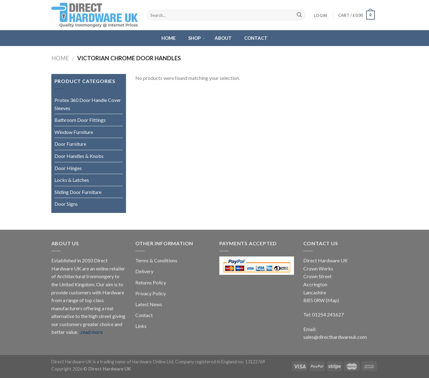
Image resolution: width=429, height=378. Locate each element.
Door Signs (66, 204)
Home (60, 58)
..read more (91, 332)
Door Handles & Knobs (79, 156)
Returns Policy (150, 282)
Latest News (148, 304)
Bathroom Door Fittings (80, 120)
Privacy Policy (150, 293)
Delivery (144, 271)
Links (141, 326)
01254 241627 (328, 314)
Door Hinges (68, 168)
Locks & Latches (71, 180)
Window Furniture (73, 132)
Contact (144, 315)
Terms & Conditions (156, 260)
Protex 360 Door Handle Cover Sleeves (87, 104)
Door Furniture (70, 144)
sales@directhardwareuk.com (335, 337)
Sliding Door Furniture (77, 192)
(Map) (332, 300)
